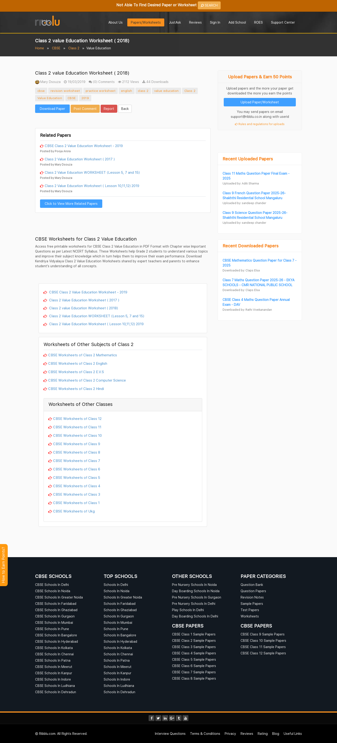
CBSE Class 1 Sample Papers (194, 634)
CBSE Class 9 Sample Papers (263, 634)
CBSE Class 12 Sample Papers (263, 653)
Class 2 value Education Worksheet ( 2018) (83, 308)
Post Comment (85, 109)
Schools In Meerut (118, 667)
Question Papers (253, 591)
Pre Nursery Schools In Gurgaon (196, 597)
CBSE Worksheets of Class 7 (76, 460)
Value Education (49, 98)
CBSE (56, 48)
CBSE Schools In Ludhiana (55, 686)
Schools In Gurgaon (119, 616)
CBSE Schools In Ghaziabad (56, 610)
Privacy (230, 734)
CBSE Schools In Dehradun (55, 692)
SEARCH (209, 5)
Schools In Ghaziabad (120, 610)
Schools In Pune (116, 629)
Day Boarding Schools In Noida (196, 591)
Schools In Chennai (118, 654)
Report (109, 109)
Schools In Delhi (116, 585)
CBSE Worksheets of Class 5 (76, 477)
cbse (41, 91)
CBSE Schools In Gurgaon (55, 616)
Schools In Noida (116, 591)
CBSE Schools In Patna (52, 660)
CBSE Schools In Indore (53, 679)
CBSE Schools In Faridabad (55, 604)
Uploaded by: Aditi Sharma (241, 183)
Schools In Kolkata (118, 648)
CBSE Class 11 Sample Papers (263, 647)
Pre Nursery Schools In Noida (194, 585)
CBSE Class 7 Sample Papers (194, 672)
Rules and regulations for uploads (260, 124)
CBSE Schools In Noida (52, 591)
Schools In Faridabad (120, 604)
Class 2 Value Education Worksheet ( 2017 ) (80, 159)
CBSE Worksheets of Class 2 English (77, 363)
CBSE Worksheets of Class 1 (76, 503)
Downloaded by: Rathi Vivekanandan (247, 309)
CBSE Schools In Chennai (54, 654)
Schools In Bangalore (120, 635)
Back (125, 109)
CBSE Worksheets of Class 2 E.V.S (76, 372)
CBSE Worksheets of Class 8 (76, 452)
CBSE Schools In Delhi (52, 585)
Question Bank (252, 585)
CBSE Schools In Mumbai (54, 622)
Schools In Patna (117, 660)
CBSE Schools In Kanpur (53, 673)
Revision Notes (252, 597)
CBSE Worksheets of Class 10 (77, 435)
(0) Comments (102, 82)
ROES (258, 22)
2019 (85, 98)
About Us (115, 22)
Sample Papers (252, 604)
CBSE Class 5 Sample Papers (194, 659)
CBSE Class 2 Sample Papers (194, 640)
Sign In (215, 22)
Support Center (283, 22)
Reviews (195, 22)
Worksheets (250, 616)
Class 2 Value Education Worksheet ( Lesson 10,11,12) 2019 (92, 186)
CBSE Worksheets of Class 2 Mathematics (82, 355)
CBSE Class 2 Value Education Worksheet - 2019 (84, 146)
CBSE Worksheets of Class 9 (76, 444)
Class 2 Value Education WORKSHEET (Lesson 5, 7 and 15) (92, 172)
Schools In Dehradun (119, 692)
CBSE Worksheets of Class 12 (77, 418)
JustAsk (175, 22)
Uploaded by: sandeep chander (244, 203)
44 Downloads (155, 82)
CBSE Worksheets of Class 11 (77, 427)
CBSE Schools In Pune (52, 629)
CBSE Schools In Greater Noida (59, 597)
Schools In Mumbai (118, 622)
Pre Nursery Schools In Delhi (193, 604)
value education (166, 91)
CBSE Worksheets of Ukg (74, 511)
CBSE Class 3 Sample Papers (194, 647)
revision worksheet (65, 91)
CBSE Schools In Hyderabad (56, 641)
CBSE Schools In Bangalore (56, 635)
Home (39, 48)
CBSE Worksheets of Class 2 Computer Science (87, 380)
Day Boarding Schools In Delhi (195, 616)
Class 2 (73, 48)
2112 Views (128, 82)
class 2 (143, 91)
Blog (275, 734)
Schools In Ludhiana (119, 686)
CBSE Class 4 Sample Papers (194, 653)
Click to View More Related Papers (71, 204)
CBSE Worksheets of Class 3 (76, 494)
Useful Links (293, 734)
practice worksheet (100, 91)
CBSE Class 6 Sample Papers (194, 666)
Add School (237, 22)
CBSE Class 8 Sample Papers (194, 678)
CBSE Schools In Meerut (53, 667)
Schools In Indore (117, 679)
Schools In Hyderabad (120, 641)
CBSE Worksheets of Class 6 (76, 469)
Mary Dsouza (48, 82)
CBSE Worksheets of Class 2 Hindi (76, 388)
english (126, 91)
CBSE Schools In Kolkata (54, 648)
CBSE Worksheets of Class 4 (76, 486)
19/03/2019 (74, 82)
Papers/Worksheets (146, 22)
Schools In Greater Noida (123, 597)
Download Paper (52, 109)
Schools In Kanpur (117, 673)
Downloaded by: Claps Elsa (241, 270)
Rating (263, 734)
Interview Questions (170, 734)
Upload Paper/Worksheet (260, 102)
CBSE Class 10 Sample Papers (263, 640)
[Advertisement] (123, 120)
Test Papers (250, 610)
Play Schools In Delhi (188, 610)
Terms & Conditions (205, 734)
